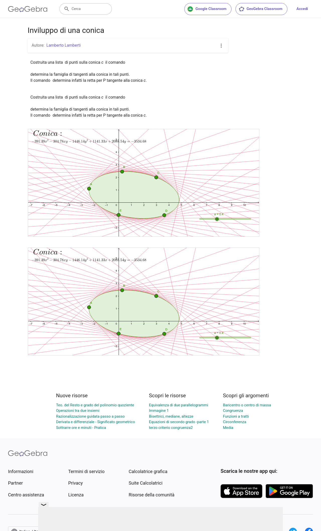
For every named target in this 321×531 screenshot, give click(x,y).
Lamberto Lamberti (63, 45)
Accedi (302, 9)
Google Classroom (206, 9)
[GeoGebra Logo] (27, 9)
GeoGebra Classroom (260, 9)
